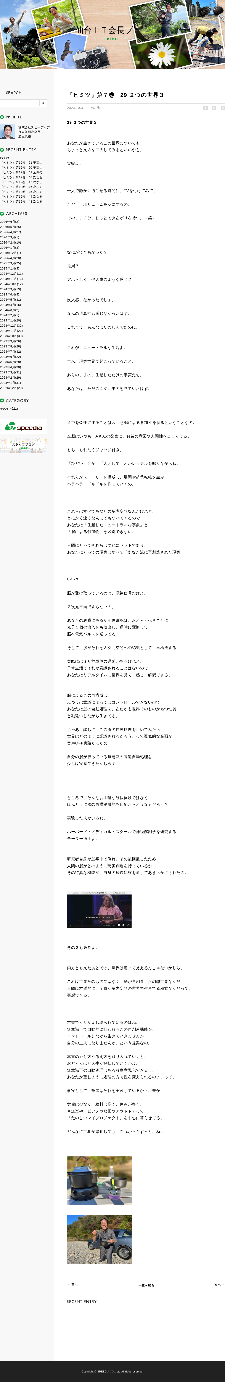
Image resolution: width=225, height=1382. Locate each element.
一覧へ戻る (146, 1285)
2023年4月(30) (10, 367)
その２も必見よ (81, 947)
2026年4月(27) (10, 232)
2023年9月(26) (10, 341)
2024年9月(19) (10, 289)
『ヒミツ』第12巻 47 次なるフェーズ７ (24, 182)
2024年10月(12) (11, 284)
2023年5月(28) (10, 362)
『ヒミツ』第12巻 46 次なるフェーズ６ (24, 187)
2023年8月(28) (10, 346)
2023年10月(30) (11, 336)
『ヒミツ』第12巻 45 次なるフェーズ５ (24, 192)
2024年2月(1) (9, 315)
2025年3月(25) (10, 263)
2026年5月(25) (10, 227)
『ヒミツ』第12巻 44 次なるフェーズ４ (24, 196)
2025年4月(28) (10, 258)
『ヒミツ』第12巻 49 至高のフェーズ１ (24, 172)
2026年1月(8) (9, 247)
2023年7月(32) (10, 351)
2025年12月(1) (10, 253)
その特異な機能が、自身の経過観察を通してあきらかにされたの (126, 872)
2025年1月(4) (9, 268)
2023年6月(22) (10, 356)
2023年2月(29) (10, 377)
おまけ (4, 158)
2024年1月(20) (10, 320)
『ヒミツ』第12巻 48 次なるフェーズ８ (24, 177)
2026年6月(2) (9, 221)
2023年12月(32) (11, 325)
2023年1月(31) (10, 382)
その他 (95, 108)
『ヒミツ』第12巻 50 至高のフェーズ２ (24, 167)
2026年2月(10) (10, 242)
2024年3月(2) (9, 310)
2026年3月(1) (9, 237)
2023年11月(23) (11, 331)
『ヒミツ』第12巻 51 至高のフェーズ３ (24, 162)
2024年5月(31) (10, 299)
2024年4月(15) (10, 305)
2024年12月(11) (11, 273)
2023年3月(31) (10, 372)
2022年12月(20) (11, 388)
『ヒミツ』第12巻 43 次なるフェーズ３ (24, 201)
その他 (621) (9, 408)
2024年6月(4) (9, 294)
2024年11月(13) (11, 279)
